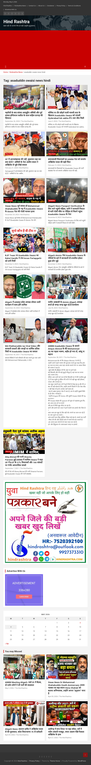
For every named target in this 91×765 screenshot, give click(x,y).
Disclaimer (50, 6)
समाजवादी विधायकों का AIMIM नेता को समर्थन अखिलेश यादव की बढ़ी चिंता (67, 160)
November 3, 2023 (54, 264)
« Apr (7, 644)
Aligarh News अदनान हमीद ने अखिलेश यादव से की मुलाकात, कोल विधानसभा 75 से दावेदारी (24, 730)
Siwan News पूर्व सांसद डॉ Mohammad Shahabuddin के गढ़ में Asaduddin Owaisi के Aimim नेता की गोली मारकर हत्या (24, 209)
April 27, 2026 (53, 738)
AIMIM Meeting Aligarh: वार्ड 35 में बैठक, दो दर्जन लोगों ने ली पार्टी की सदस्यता (23, 683)
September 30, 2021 (12, 355)
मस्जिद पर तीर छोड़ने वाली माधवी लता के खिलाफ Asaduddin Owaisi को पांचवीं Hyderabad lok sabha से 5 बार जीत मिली (66, 115)
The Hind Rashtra (27, 121)
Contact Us (32, 6)
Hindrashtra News (20, 6)
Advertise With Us (10, 9)
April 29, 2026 (10, 735)
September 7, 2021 (12, 468)
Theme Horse (55, 761)
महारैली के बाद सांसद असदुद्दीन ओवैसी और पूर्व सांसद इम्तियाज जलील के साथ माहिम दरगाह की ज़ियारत (24, 115)
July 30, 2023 (52, 308)
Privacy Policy (61, 6)
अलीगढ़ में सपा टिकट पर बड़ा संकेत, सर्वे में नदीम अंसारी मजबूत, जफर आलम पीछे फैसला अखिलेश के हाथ (66, 732)
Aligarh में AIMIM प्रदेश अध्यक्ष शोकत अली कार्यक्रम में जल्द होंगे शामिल (22, 303)
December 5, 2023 (11, 264)
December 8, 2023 (54, 217)
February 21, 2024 (11, 168)
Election (52, 107)
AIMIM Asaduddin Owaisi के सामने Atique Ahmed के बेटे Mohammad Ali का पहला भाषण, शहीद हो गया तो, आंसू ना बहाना (66, 350)
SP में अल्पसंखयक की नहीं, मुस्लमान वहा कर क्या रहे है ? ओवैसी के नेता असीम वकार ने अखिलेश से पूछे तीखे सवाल (23, 162)
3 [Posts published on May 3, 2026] (80, 623)
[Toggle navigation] (5, 66)
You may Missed (13, 651)
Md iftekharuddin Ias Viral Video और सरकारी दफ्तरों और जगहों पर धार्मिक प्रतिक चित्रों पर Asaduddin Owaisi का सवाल (22, 349)
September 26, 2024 (12, 121)
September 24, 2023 (12, 308)
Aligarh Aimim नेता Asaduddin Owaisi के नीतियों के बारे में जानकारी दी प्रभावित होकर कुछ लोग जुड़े (66, 258)
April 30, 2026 (53, 696)
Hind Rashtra (7, 6)
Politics (9, 107)
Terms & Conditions (74, 6)
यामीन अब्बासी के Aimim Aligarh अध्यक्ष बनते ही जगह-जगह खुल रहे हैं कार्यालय (65, 303)
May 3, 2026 (9, 688)
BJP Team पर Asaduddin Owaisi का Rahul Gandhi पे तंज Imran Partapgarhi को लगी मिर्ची (23, 258)
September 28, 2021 (55, 357)
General (52, 200)
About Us (41, 6)
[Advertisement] (45, 47)
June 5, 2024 (52, 121)
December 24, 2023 (12, 214)
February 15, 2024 (54, 165)
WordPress (82, 761)
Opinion (9, 340)
